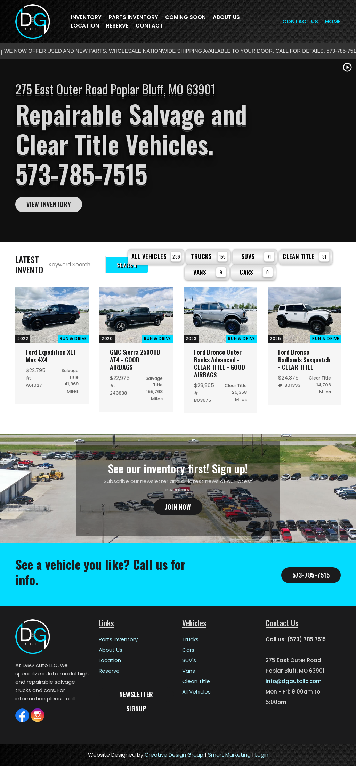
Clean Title (306, 256)
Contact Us (300, 21)
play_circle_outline (347, 67)
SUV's (189, 660)
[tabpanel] (178, 150)
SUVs (257, 256)
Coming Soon (185, 17)
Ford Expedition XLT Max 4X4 (51, 355)
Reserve (117, 25)
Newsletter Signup (136, 696)
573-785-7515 (311, 575)
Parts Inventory (133, 17)
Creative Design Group (174, 754)
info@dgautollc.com (294, 681)
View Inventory (48, 204)
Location (85, 25)
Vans (209, 272)
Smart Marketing (229, 754)
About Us (226, 17)
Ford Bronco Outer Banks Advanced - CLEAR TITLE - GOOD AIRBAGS (220, 363)
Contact (149, 25)
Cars (256, 272)
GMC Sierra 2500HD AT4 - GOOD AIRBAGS (136, 359)
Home (333, 21)
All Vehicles (156, 256)
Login (261, 754)
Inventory (86, 17)
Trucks (209, 256)
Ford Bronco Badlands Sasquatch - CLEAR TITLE (304, 359)
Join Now (178, 506)
